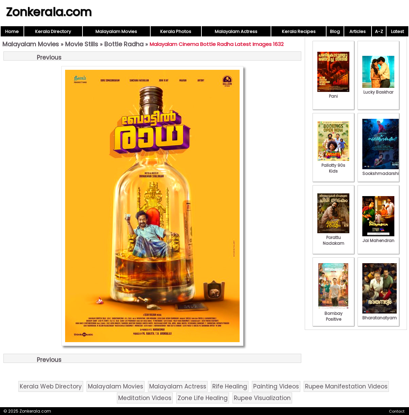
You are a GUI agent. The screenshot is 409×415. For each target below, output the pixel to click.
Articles (357, 31)
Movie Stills (81, 44)
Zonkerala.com (49, 12)
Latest (397, 31)
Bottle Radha (123, 44)
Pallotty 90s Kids (333, 165)
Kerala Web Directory (51, 386)
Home (12, 31)
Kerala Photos (175, 31)
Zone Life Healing (203, 398)
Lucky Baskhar (378, 89)
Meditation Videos (144, 398)
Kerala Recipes (299, 31)
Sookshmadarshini (382, 170)
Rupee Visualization (262, 398)
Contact (397, 411)
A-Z (379, 31)
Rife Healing (229, 386)
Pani (333, 93)
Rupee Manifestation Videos (346, 386)
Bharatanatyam (379, 315)
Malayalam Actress (236, 31)
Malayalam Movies (116, 31)
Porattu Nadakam (333, 237)
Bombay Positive (333, 313)
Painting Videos (276, 386)
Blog (335, 31)
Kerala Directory (53, 31)
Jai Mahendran (378, 237)
